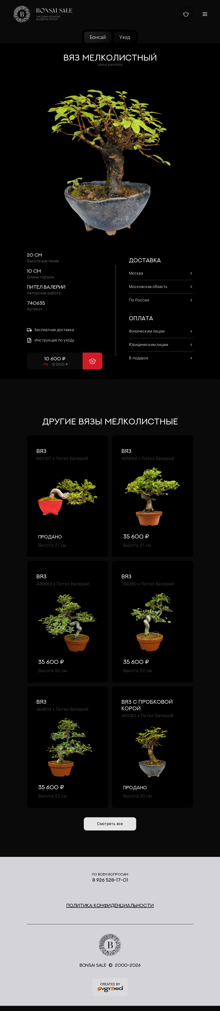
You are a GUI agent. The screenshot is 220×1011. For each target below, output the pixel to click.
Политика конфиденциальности (110, 908)
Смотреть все (110, 825)
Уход (124, 37)
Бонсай (98, 37)
